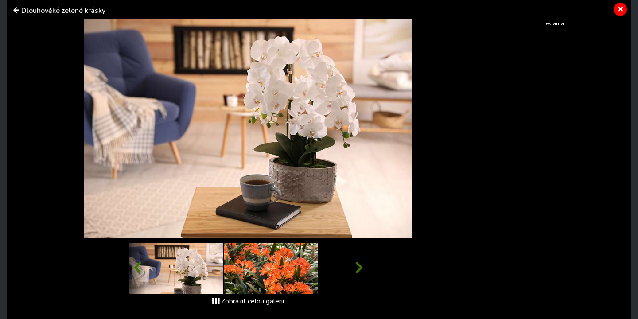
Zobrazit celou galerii (248, 301)
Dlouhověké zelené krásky (63, 11)
